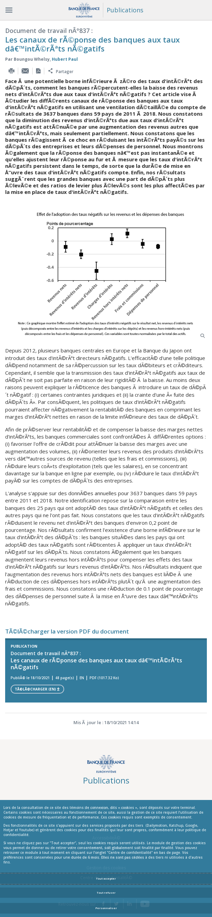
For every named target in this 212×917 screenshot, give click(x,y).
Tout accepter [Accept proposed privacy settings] (106, 878)
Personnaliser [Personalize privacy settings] (106, 908)
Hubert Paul (65, 59)
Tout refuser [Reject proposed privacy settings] (106, 892)
